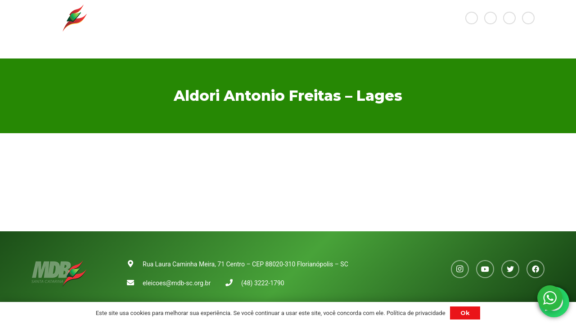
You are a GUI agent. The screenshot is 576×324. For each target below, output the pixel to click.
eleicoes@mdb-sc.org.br (177, 283)
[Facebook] (528, 18)
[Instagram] (471, 18)
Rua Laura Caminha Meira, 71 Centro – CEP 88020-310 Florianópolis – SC (245, 264)
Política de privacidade (416, 313)
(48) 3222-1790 (262, 283)
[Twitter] (509, 18)
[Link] (59, 18)
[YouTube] (490, 18)
